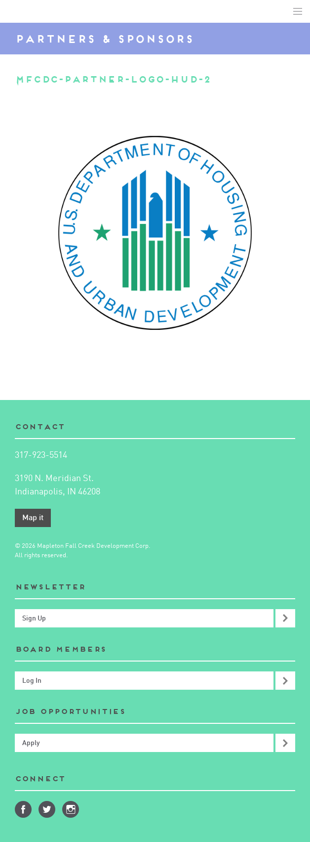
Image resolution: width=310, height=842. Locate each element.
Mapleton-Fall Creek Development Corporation (15, 11)
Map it (32, 518)
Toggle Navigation (297, 11)
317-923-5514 (41, 455)
